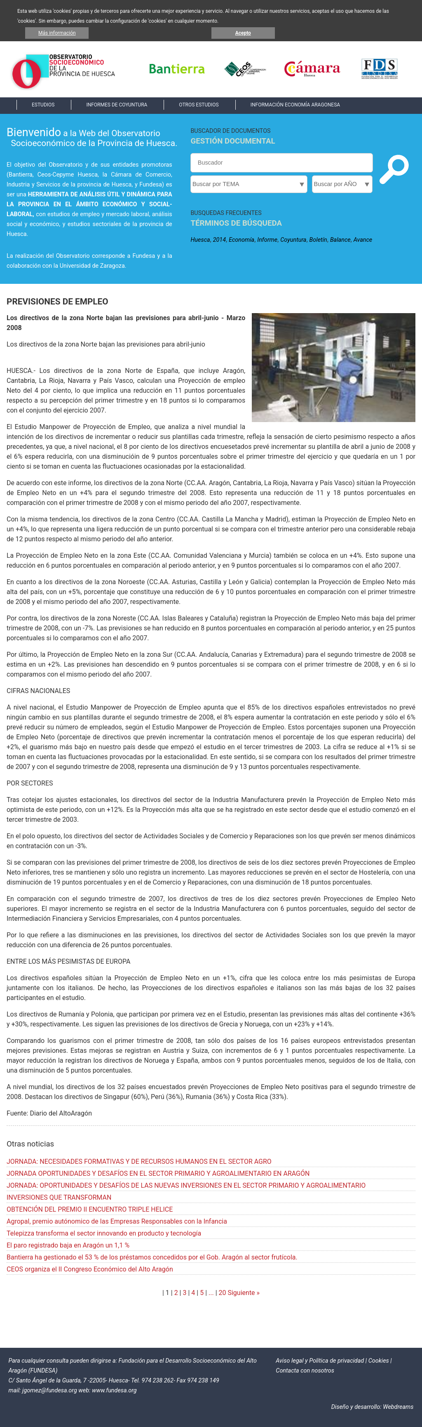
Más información (57, 33)
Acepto (243, 33)
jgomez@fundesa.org (49, 1390)
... (211, 1293)
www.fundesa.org (114, 1390)
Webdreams (398, 1406)
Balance (340, 239)
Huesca (200, 239)
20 (222, 1293)
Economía (241, 239)
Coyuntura (293, 239)
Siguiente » (243, 1293)
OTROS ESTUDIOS (198, 105)
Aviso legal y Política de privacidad (320, 1360)
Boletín (318, 239)
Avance (363, 239)
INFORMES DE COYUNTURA (116, 105)
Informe (267, 239)
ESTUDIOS (43, 105)
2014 (219, 239)
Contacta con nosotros (305, 1370)
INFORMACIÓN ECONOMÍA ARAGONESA (295, 105)
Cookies (378, 1360)
